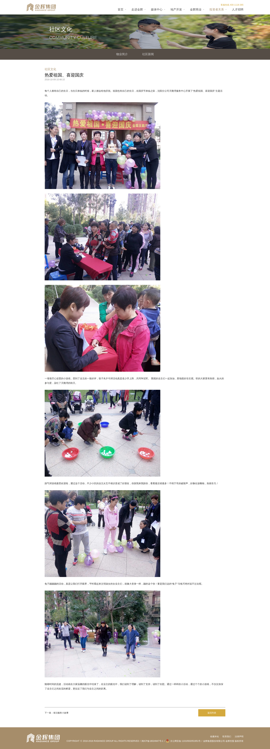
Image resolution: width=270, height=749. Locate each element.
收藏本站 (214, 736)
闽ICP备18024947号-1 (152, 741)
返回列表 (211, 713)
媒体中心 (156, 9)
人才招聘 (237, 9)
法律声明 (239, 736)
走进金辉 (137, 9)
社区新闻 (148, 54)
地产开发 (176, 9)
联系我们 (226, 736)
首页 (120, 9)
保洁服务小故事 (60, 713)
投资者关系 (216, 9)
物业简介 (122, 54)
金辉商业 (196, 9)
